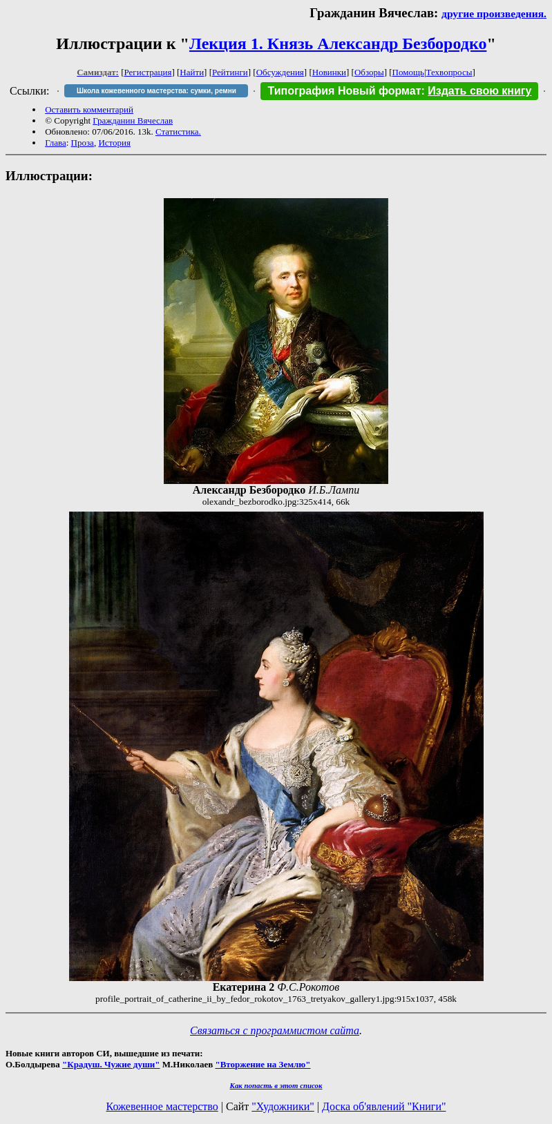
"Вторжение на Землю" (262, 1064)
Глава (55, 142)
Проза (82, 142)
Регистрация (148, 72)
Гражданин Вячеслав (133, 120)
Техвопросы (449, 72)
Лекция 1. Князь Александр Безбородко (338, 43)
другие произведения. (493, 13)
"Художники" (282, 1106)
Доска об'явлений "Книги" (384, 1106)
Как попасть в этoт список (276, 1085)
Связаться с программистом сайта (274, 1030)
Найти (192, 72)
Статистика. (178, 131)
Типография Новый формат (344, 91)
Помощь (408, 72)
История (114, 142)
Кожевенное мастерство (162, 1106)
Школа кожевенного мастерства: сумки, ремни (156, 91)
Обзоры (369, 72)
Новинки (329, 72)
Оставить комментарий (89, 109)
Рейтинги (230, 72)
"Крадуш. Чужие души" (111, 1064)
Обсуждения (280, 72)
